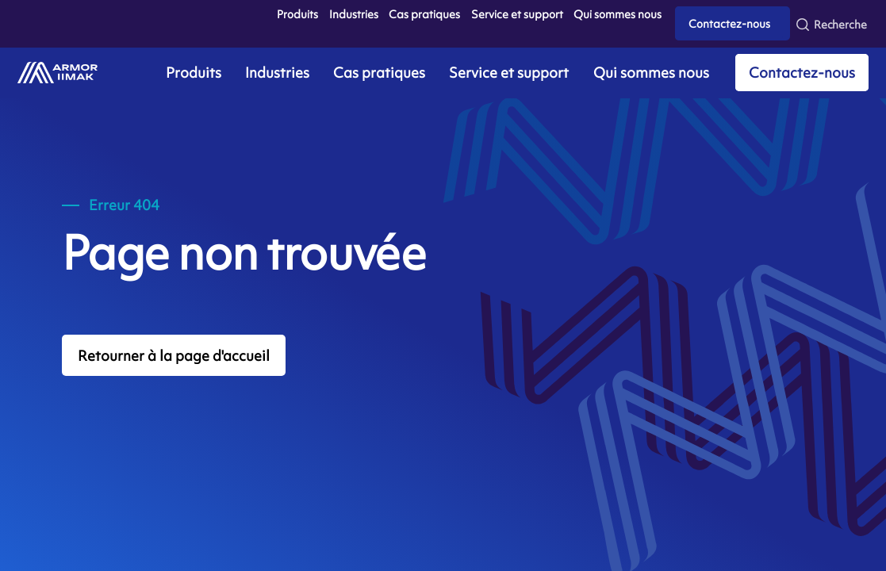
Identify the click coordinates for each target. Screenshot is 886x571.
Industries (353, 14)
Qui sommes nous (617, 14)
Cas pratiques (424, 14)
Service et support (517, 14)
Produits (297, 14)
